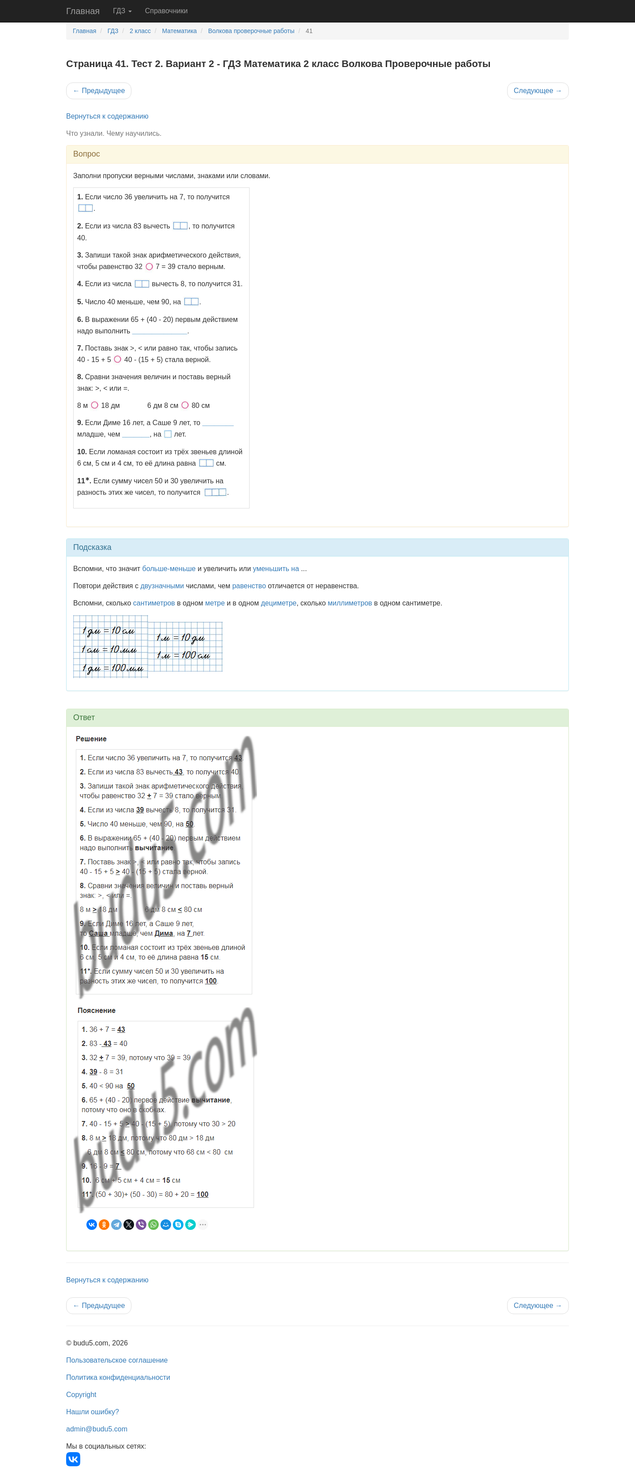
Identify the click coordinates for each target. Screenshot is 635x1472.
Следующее (538, 90)
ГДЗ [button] (122, 11)
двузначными (162, 586)
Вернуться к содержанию (107, 116)
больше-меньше (169, 568)
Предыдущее (99, 90)
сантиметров (154, 603)
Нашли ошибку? (92, 1412)
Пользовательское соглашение (117, 1360)
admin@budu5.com (96, 1429)
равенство (249, 586)
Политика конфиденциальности (118, 1377)
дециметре (279, 603)
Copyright (81, 1394)
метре (215, 603)
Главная (83, 11)
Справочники (166, 11)
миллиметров (350, 603)
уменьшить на (276, 568)
